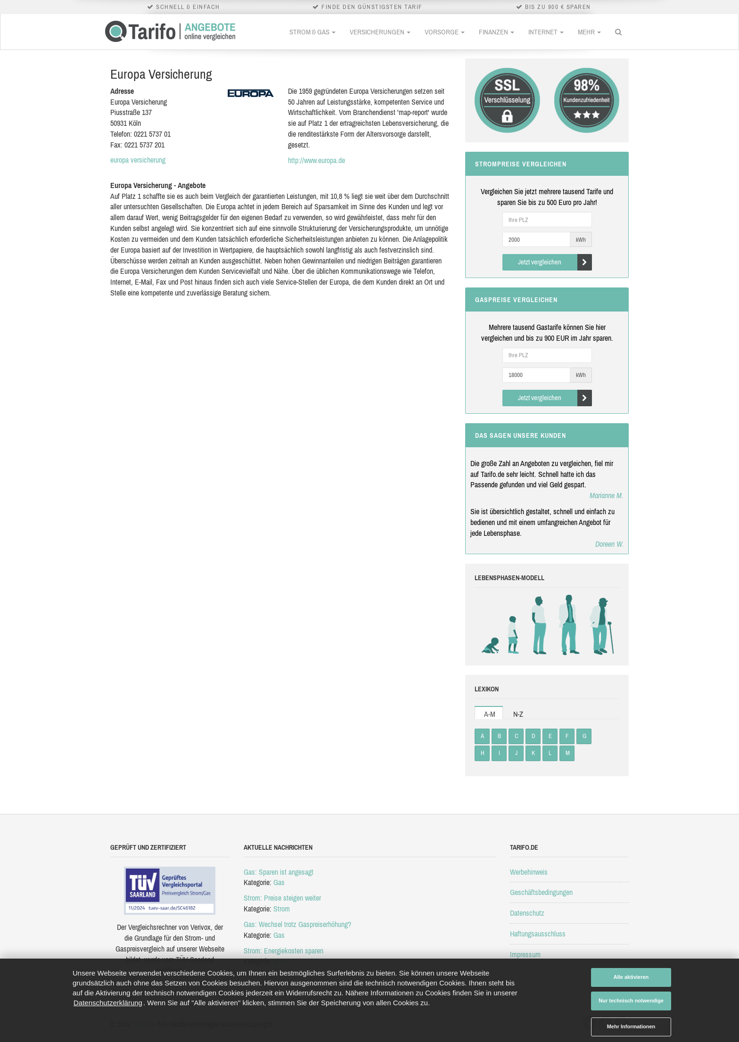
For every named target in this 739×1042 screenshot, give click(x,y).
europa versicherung (137, 160)
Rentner (599, 625)
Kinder (513, 625)
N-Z (518, 714)
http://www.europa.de (316, 160)
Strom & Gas (312, 32)
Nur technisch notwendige (631, 1000)
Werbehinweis (529, 872)
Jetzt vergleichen (555, 262)
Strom (281, 908)
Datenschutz (527, 913)
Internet (546, 32)
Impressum (525, 954)
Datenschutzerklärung (108, 1003)
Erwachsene (568, 625)
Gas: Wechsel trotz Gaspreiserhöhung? (297, 924)
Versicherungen (380, 32)
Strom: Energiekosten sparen (283, 950)
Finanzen (496, 32)
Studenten (538, 625)
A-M (489, 714)
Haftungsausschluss (538, 933)
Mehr (589, 32)
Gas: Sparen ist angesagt (278, 872)
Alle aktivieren (631, 977)
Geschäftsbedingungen (541, 892)
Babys (492, 625)
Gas (279, 882)
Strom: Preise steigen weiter (282, 898)
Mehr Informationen (631, 1026)
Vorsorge (445, 32)
